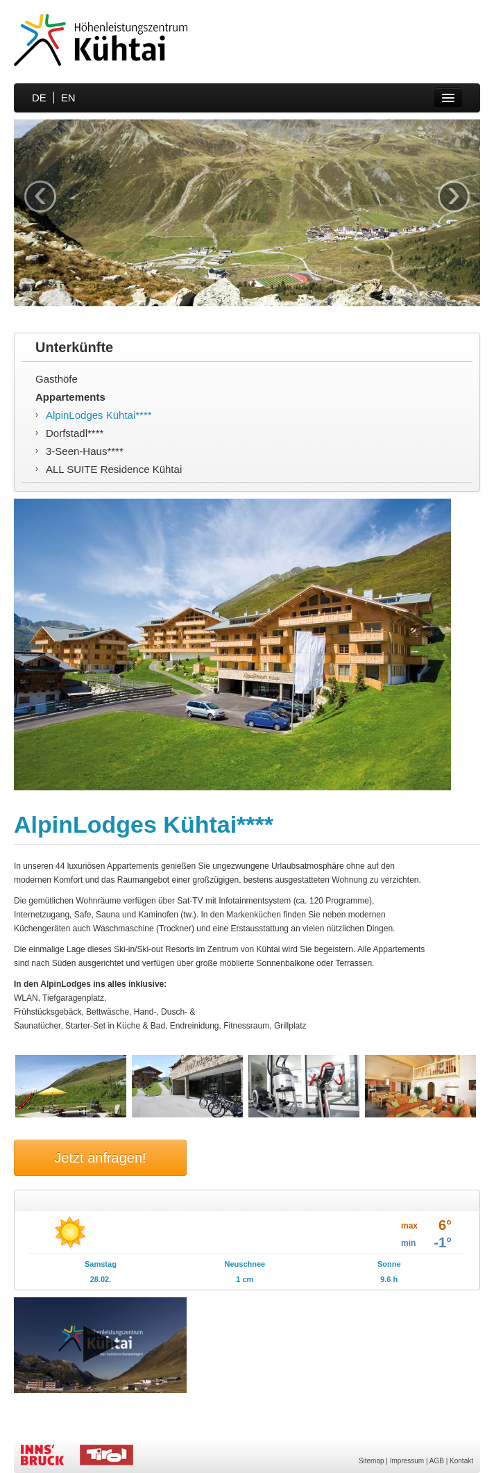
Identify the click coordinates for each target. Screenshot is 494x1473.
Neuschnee (244, 1264)
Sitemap (371, 1461)
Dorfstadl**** (74, 433)
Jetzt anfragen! (100, 1157)
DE (39, 97)
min (408, 1243)
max (409, 1226)
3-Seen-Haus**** (85, 451)
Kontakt (461, 1461)
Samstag (101, 1264)
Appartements (70, 397)
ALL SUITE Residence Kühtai (114, 469)
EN (68, 97)
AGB (436, 1461)
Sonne (389, 1264)
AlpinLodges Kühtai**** (99, 415)
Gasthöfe (56, 379)
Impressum (407, 1461)
